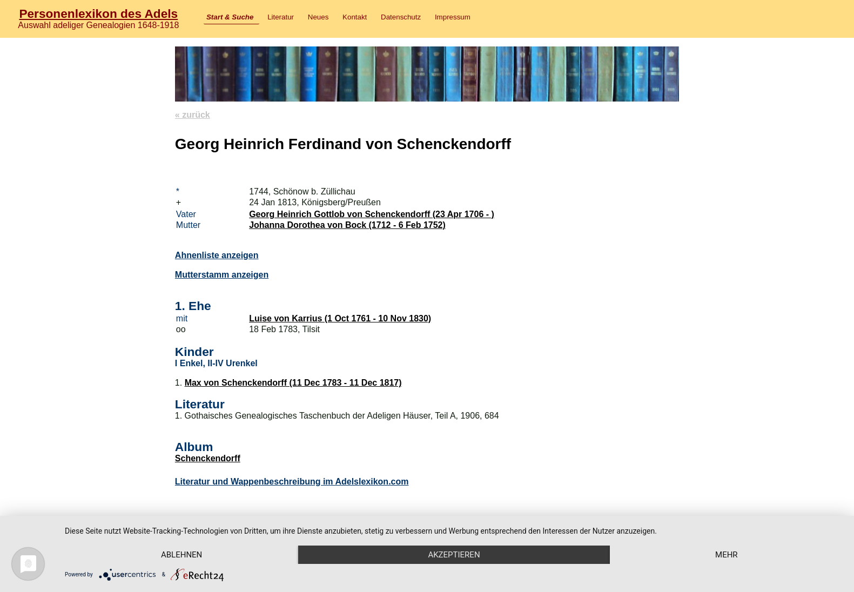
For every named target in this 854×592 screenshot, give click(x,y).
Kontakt (354, 17)
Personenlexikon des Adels (98, 13)
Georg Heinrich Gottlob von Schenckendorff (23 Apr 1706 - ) (371, 214)
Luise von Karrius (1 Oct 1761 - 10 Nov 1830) (340, 318)
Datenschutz (401, 17)
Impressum (452, 17)
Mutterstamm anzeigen (221, 274)
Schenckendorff (207, 458)
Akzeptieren (454, 555)
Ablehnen (181, 555)
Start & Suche (229, 17)
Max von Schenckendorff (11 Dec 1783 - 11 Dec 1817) (293, 382)
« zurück (192, 114)
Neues (318, 17)
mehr (726, 555)
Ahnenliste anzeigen (217, 255)
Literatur (280, 17)
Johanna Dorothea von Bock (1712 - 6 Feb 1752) (347, 225)
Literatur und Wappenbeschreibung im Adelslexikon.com (292, 481)
